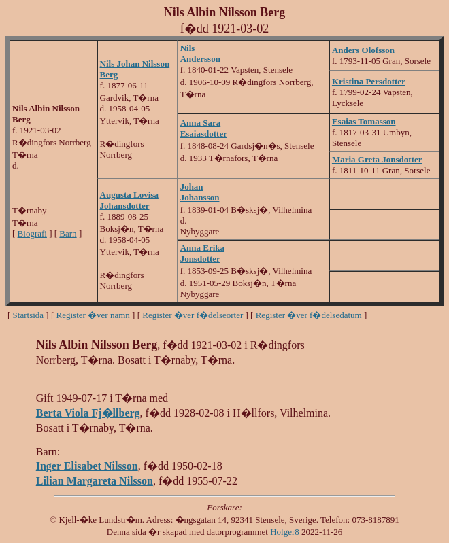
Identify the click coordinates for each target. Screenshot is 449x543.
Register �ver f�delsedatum (309, 315)
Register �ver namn (93, 315)
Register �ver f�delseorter (192, 315)
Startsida (28, 315)
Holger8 (284, 532)
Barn (67, 233)
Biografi (32, 233)
